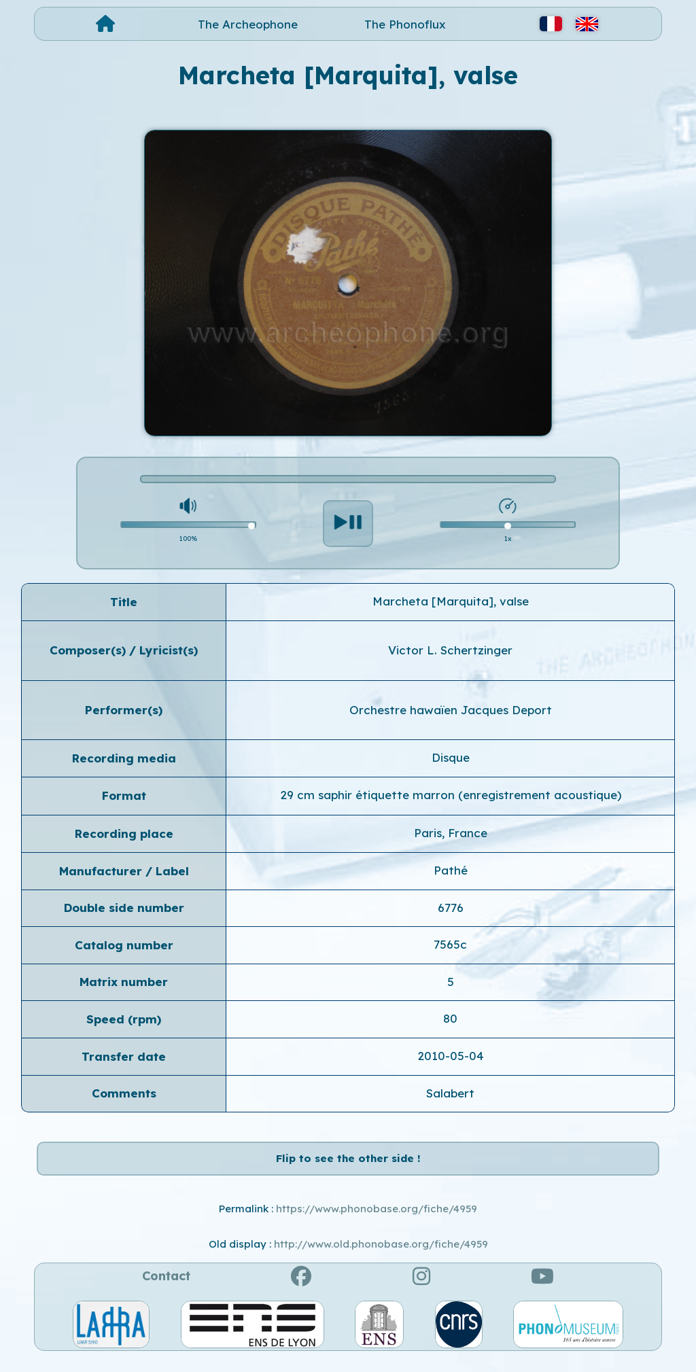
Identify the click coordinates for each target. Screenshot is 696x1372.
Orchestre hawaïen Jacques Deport (450, 710)
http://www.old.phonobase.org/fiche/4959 (381, 1258)
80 (450, 1018)
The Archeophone (248, 24)
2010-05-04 (450, 1056)
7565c (450, 944)
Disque (451, 757)
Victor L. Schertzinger (450, 650)
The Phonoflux (405, 24)
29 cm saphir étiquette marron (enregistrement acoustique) (450, 795)
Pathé (451, 870)
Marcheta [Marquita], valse (450, 601)
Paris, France (450, 833)
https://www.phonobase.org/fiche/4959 (376, 1222)
